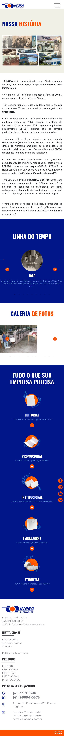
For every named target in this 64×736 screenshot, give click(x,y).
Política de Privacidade (15, 653)
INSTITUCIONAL (11, 676)
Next (58, 272)
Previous (10, 272)
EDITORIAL (8, 666)
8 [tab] (44, 294)
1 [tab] (14, 294)
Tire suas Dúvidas (12, 643)
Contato (7, 646)
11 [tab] (53, 355)
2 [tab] (19, 294)
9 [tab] (49, 294)
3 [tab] (23, 294)
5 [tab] (32, 294)
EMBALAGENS (10, 669)
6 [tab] (36, 294)
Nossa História (10, 639)
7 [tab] (40, 294)
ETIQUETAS (8, 673)
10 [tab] (49, 355)
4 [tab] (27, 294)
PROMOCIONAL (11, 679)
